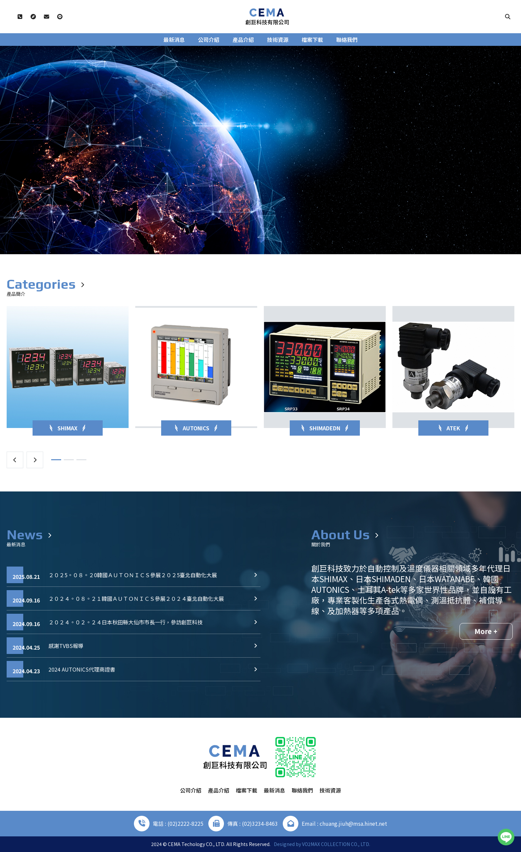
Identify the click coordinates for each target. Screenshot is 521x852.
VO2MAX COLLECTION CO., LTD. (336, 844)
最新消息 (174, 40)
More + (485, 631)
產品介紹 (243, 40)
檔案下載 (312, 40)
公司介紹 (208, 40)
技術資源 (277, 40)
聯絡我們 (347, 40)
